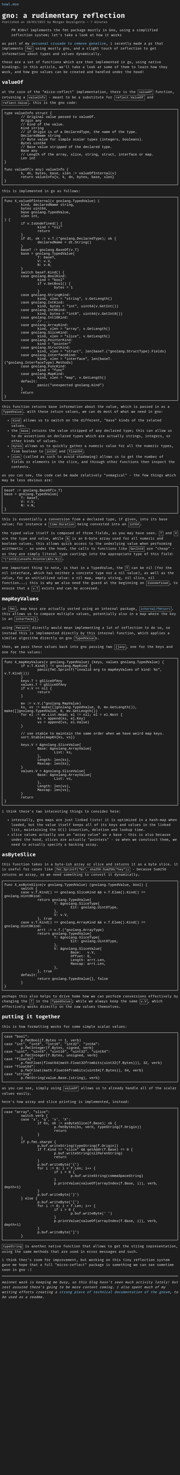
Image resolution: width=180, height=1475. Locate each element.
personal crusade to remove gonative (69, 43)
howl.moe (10, 4)
